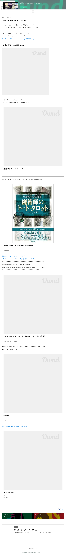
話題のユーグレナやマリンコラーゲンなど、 (14, 257)
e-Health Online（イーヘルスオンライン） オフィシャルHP (18, 260)
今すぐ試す (23, 7)
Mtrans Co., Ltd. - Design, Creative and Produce (14, 429)
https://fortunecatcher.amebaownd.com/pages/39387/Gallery (18, 39)
